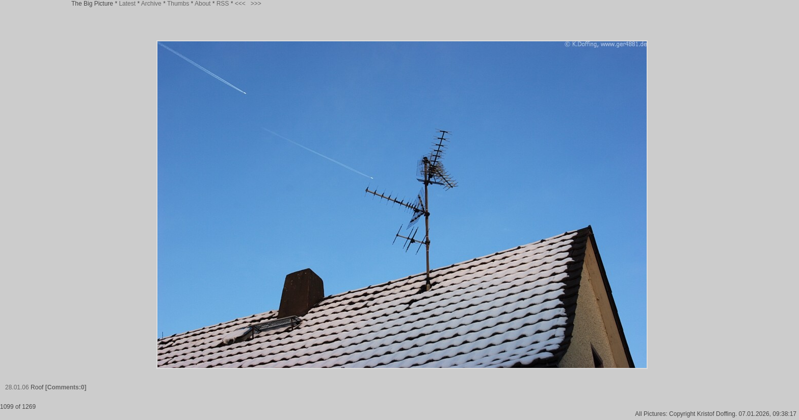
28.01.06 (17, 387)
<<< (240, 3)
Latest (127, 3)
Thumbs (178, 3)
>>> (256, 3)
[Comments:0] (66, 387)
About (202, 3)
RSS (223, 3)
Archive (151, 3)
